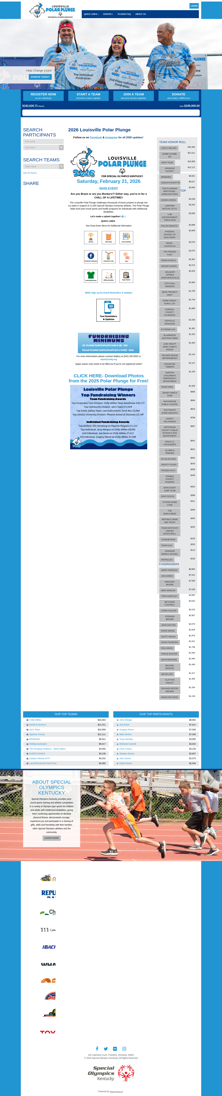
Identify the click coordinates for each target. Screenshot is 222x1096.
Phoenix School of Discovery (170, 234)
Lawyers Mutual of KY (169, 207)
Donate (179, 96)
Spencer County (170, 169)
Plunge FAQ (124, 14)
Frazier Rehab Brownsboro (170, 356)
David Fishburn (169, 642)
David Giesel (168, 631)
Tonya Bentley (169, 596)
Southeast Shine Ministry (170, 411)
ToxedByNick (168, 539)
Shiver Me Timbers (169, 365)
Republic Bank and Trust (170, 520)
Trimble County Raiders (169, 479)
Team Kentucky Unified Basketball (169, 531)
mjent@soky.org (108, 359)
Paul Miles (167, 648)
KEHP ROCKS (167, 496)
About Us (140, 14)
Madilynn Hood (169, 697)
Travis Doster (169, 654)
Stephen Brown (169, 618)
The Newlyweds (169, 512)
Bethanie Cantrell (169, 603)
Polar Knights (169, 226)
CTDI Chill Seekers (169, 284)
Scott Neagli (168, 636)
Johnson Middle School (169, 552)
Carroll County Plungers (169, 312)
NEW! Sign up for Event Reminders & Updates (108, 292)
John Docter (168, 625)
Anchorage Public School (170, 402)
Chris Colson (169, 610)
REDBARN (166, 177)
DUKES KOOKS (168, 200)
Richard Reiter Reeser (169, 690)
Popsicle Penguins (169, 322)
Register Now (43, 96)
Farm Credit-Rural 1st (170, 302)
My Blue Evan (168, 459)
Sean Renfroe (169, 660)
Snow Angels (168, 260)
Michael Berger (169, 667)
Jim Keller (167, 674)
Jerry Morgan (169, 570)
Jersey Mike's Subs (169, 394)
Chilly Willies (169, 148)
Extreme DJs (168, 329)
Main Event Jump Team (170, 489)
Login (194, 6)
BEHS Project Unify (169, 293)
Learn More (52, 838)
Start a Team (88, 96)
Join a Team (133, 96)
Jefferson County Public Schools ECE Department (170, 431)
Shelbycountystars (172, 183)
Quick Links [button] (91, 14)
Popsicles (167, 560)
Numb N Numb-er (169, 155)
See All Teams (30, 173)
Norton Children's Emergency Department (170, 376)
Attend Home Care (169, 503)
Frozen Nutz (168, 470)
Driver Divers (169, 266)
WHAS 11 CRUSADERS (169, 443)
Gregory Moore (170, 583)
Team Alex (166, 545)
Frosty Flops (169, 464)
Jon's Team (167, 162)
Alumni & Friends (169, 451)
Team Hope (167, 387)
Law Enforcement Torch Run (169, 217)
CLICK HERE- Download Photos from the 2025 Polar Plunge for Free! (109, 378)
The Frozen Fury (169, 253)
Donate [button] (108, 14)
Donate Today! (40, 77)
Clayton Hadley (169, 681)
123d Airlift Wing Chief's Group (170, 347)
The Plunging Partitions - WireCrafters (170, 191)
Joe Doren (167, 576)
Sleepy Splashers (170, 420)
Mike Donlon (168, 590)
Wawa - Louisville (169, 244)
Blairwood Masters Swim (170, 336)
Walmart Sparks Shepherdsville (170, 275)
